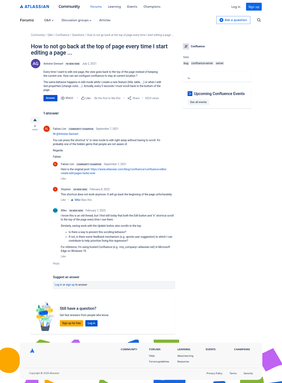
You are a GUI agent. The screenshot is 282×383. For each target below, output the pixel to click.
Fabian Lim (59, 129)
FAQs (152, 355)
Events (132, 6)
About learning (185, 355)
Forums (96, 6)
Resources (183, 361)
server (219, 63)
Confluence (62, 35)
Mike (78, 200)
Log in (236, 7)
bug (186, 63)
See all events (198, 102)
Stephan (66, 190)
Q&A (48, 20)
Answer (50, 98)
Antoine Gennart (53, 63)
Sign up (253, 7)
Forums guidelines (159, 361)
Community (69, 6)
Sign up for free (71, 323)
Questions (78, 35)
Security (248, 373)
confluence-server (202, 63)
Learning (114, 6)
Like (63, 179)
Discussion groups (76, 20)
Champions (152, 6)
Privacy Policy (214, 373)
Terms (233, 373)
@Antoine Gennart (67, 134)
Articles (104, 20)
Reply (56, 264)
